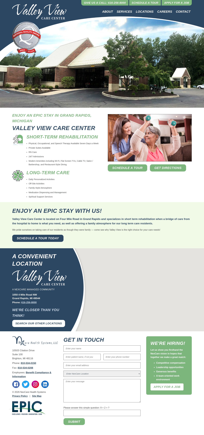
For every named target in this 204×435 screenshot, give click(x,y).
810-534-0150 (28, 363)
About (107, 11)
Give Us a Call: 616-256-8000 (105, 2)
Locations (144, 11)
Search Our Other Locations (38, 323)
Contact (183, 11)
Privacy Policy (20, 396)
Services (124, 11)
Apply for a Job (176, 2)
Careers (164, 11)
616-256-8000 (29, 302)
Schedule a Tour (145, 2)
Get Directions (168, 168)
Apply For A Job (167, 386)
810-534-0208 (25, 367)
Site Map (36, 396)
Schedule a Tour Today (38, 238)
